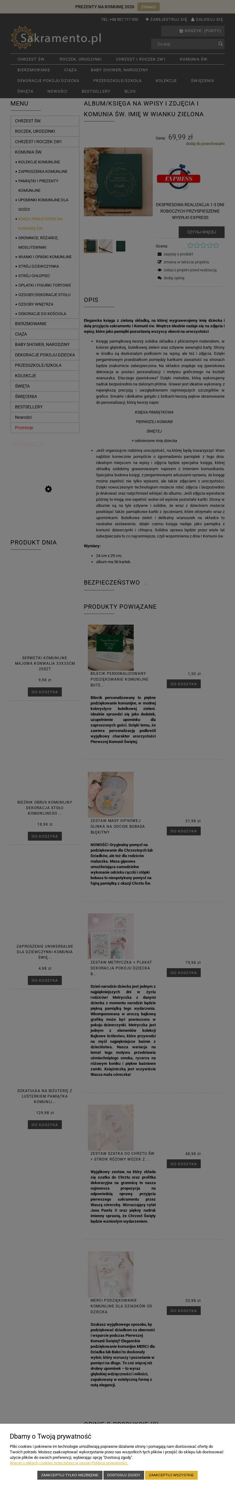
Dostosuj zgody (123, 1475)
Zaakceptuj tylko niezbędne (69, 1475)
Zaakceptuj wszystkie (171, 1475)
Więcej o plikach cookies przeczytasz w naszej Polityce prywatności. (69, 1463)
